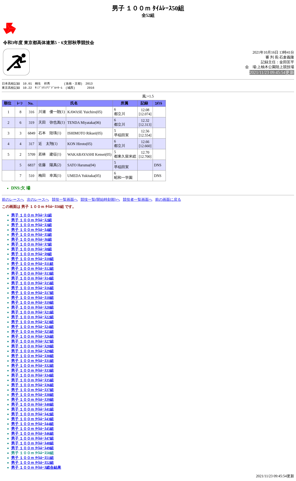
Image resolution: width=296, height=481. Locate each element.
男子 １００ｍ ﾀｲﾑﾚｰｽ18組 (32, 298)
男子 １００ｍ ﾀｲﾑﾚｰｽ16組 (32, 288)
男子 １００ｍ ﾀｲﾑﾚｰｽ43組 (32, 419)
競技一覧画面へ (65, 200)
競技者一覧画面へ (137, 200)
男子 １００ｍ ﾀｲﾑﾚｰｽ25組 (32, 332)
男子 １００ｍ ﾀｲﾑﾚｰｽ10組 (32, 259)
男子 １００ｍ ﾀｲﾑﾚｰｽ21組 (32, 313)
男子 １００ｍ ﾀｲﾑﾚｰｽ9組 (31, 254)
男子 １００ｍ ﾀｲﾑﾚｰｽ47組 (32, 439)
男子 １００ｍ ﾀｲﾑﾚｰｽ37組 (32, 390)
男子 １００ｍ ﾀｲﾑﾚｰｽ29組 (32, 351)
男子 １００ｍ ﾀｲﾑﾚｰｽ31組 (32, 361)
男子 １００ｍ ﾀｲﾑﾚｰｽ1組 (31, 216)
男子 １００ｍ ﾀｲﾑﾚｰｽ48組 (32, 444)
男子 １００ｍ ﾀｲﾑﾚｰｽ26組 (32, 337)
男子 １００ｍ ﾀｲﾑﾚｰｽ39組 (32, 400)
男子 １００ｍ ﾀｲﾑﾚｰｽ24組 (32, 327)
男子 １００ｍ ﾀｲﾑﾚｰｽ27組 (32, 342)
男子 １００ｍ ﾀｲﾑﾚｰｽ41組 (32, 410)
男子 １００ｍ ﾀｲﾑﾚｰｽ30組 (32, 356)
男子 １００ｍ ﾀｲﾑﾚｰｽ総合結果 (36, 468)
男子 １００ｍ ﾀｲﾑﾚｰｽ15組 (32, 284)
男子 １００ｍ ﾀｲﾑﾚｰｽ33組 (32, 371)
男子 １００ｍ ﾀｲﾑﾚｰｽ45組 (32, 429)
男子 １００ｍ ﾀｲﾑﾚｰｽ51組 (32, 458)
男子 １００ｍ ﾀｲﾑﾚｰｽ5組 (31, 235)
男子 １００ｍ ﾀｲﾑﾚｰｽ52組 (32, 463)
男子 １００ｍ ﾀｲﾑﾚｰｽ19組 (32, 303)
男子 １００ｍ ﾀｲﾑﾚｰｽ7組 (31, 245)
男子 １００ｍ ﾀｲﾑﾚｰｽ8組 (31, 250)
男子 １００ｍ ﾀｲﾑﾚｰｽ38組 (32, 395)
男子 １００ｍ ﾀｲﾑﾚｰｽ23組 (32, 322)
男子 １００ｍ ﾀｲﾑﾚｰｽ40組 (32, 405)
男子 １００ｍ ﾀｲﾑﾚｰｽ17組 (32, 293)
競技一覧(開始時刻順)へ (100, 200)
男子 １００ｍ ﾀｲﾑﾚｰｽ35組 (32, 381)
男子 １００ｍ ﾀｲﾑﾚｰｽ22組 (32, 318)
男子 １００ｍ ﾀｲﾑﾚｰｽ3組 (31, 225)
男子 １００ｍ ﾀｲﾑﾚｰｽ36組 (32, 385)
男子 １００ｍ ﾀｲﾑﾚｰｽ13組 (32, 274)
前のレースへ (13, 200)
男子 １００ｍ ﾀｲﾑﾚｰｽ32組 (32, 366)
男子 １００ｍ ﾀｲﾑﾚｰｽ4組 (31, 230)
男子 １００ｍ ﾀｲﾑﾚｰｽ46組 (32, 434)
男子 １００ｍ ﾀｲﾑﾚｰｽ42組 (32, 415)
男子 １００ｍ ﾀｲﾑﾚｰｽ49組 (32, 449)
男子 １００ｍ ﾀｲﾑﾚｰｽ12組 (32, 269)
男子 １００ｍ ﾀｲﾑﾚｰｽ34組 (32, 376)
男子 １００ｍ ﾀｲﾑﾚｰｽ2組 (31, 220)
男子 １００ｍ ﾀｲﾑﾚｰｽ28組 (32, 347)
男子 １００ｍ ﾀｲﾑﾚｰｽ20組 (32, 308)
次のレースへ (38, 200)
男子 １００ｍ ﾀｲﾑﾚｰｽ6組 (31, 240)
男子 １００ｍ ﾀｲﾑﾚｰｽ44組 (32, 424)
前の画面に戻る (168, 200)
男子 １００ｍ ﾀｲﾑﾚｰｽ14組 (32, 279)
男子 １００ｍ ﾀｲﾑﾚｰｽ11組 (32, 264)
